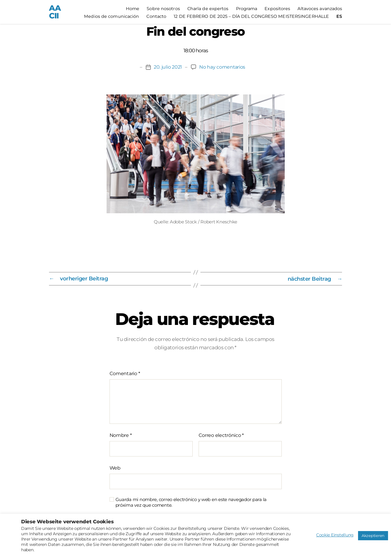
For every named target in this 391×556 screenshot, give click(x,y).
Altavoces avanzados (319, 8)
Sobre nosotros (163, 8)
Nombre (121, 435)
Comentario (125, 373)
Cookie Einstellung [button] (335, 535)
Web (115, 468)
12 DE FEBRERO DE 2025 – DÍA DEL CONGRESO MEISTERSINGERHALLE (251, 16)
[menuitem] (339, 16)
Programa (246, 8)
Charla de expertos (208, 8)
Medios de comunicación (111, 16)
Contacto (156, 16)
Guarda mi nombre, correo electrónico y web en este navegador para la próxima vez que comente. (191, 502)
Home (132, 8)
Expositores (277, 8)
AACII (55, 12)
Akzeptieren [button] (373, 535)
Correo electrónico (221, 435)
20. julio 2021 (167, 67)
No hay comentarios (222, 67)
